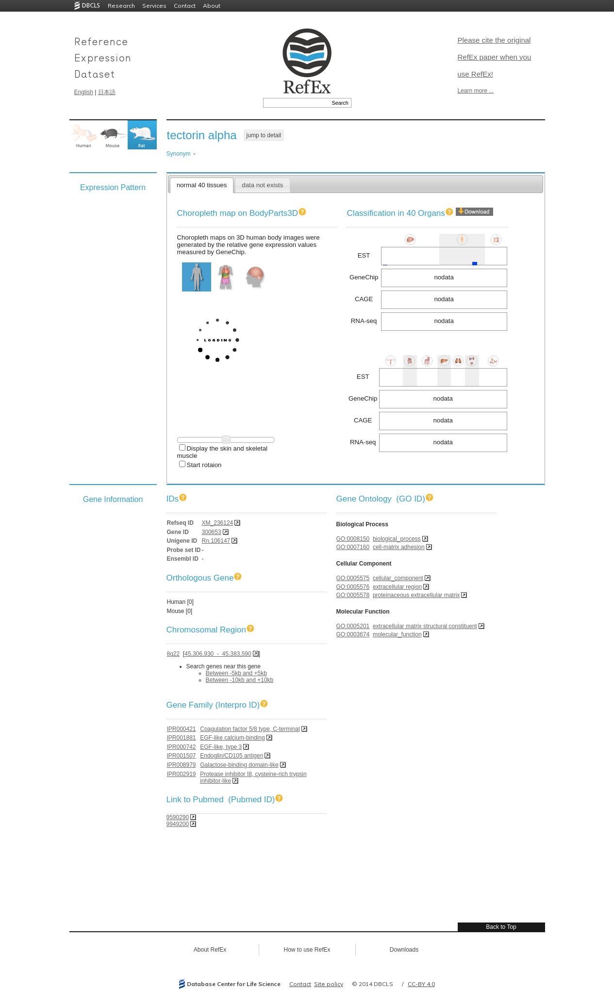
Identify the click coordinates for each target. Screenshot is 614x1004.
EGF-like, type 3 (221, 747)
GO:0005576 (353, 586)
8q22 (173, 653)
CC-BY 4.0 (421, 984)
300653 (211, 532)
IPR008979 (181, 764)
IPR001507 (181, 755)
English (83, 92)
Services (154, 5)
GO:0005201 (353, 626)
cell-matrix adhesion (399, 547)
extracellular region (397, 586)
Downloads (404, 949)
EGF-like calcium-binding (232, 737)
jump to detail (264, 135)
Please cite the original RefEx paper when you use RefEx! (494, 57)
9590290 (177, 817)
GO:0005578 (353, 595)
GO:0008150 (353, 538)
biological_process (397, 538)
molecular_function (397, 634)
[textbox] (296, 102)
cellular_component (398, 578)
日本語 (107, 92)
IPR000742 (181, 747)
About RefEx (210, 949)
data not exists (262, 185)
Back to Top (501, 926)
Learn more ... (476, 90)
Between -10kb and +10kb (240, 680)
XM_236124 (217, 522)
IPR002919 (181, 774)
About (211, 5)
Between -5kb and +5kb (236, 673)
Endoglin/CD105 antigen (231, 755)
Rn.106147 (216, 540)
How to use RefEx (306, 949)
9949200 (177, 824)
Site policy (328, 984)
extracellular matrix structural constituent (425, 626)
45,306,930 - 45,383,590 (217, 653)
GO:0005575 (353, 578)
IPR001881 (181, 737)
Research (121, 5)
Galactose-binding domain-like (239, 764)
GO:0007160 (353, 547)
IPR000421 (181, 729)
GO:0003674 (353, 634)
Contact (185, 5)
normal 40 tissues (202, 185)
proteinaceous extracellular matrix (416, 595)
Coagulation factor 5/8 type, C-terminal (249, 729)
